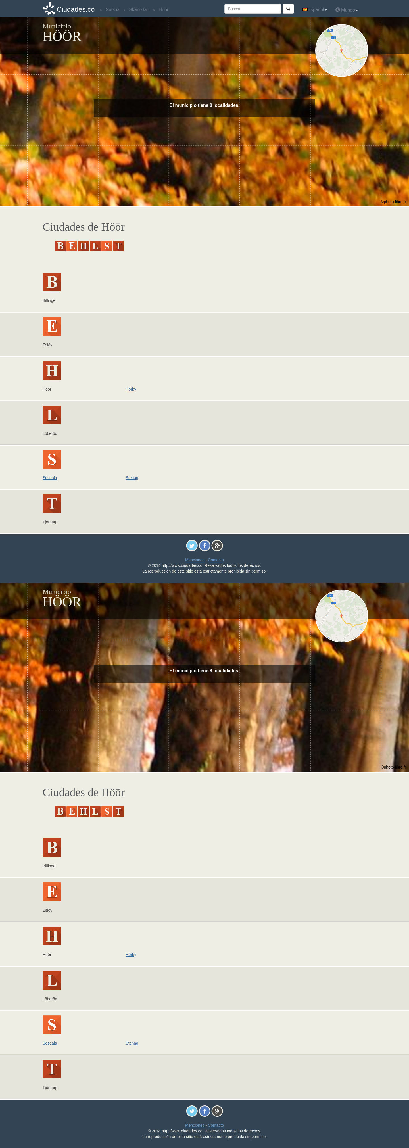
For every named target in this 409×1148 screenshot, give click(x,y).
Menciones (194, 560)
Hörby (131, 389)
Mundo (346, 9)
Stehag (132, 477)
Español (314, 9)
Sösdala (50, 477)
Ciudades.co (76, 9)
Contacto (216, 560)
